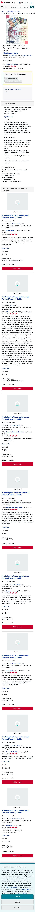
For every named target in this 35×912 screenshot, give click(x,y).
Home (2, 11)
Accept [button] (17, 896)
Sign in (26, 3)
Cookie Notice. (25, 889)
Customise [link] (17, 907)
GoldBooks (9, 825)
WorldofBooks (10, 230)
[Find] (32, 7)
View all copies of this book (12, 89)
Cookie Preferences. (11, 887)
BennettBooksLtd (11, 752)
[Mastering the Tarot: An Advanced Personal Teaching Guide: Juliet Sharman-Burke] (17, 16)
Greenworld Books (11, 591)
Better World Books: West (14, 507)
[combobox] (20, 7)
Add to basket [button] (17, 268)
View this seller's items (11, 78)
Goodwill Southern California (15, 432)
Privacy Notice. (22, 893)
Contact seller (6, 248)
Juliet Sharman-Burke (13, 11)
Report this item (8, 117)
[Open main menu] (4, 7)
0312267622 (12, 55)
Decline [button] (17, 902)
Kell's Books (9, 670)
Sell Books (9, 312)
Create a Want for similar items (13, 81)
